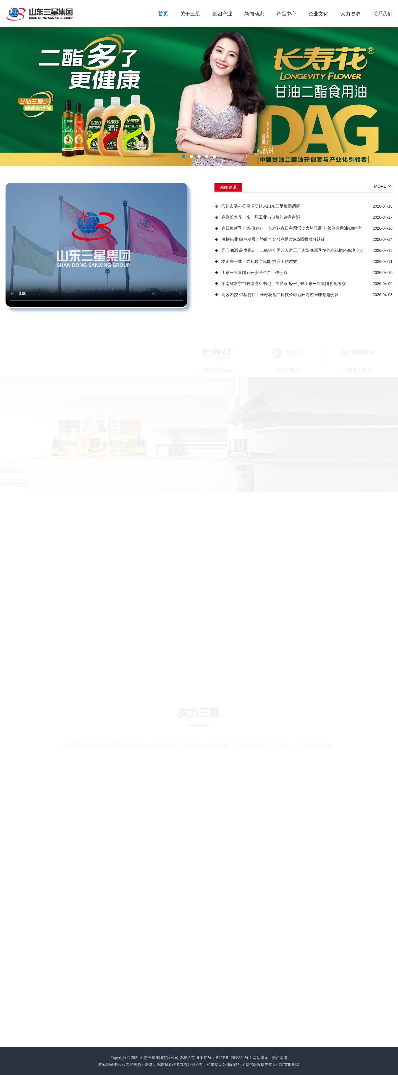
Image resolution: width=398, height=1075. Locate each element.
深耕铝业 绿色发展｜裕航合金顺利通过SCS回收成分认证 (273, 239)
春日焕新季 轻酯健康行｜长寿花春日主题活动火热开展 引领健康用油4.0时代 (291, 228)
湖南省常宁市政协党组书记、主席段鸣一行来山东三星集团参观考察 (283, 283)
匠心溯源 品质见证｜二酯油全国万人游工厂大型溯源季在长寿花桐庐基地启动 (292, 250)
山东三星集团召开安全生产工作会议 (254, 272)
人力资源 (350, 14)
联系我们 (382, 14)
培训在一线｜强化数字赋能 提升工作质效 (259, 261)
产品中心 (286, 14)
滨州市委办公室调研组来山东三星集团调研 (260, 206)
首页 (163, 14)
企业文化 (318, 14)
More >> (383, 186)
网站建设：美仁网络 (270, 1058)
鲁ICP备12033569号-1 (233, 1058)
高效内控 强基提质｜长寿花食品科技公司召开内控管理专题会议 (280, 294)
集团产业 (222, 14)
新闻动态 (254, 14)
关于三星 (190, 14)
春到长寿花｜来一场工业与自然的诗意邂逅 (260, 217)
